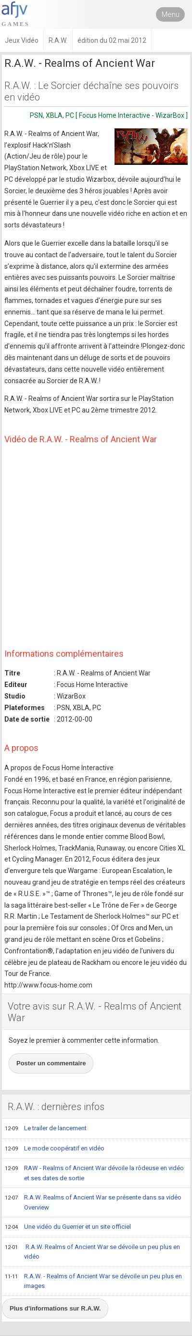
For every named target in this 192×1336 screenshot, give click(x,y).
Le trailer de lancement (46, 1129)
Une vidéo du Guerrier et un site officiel (68, 1227)
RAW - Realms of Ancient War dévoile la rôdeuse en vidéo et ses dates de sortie (94, 1173)
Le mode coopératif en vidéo (54, 1149)
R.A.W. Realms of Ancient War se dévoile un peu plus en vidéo (92, 1252)
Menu (170, 14)
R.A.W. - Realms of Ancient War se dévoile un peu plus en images (93, 1281)
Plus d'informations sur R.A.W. (55, 1308)
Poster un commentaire (51, 1063)
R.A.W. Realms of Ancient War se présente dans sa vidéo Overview (93, 1202)
